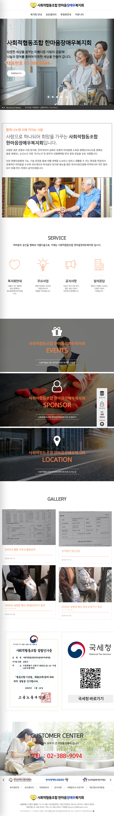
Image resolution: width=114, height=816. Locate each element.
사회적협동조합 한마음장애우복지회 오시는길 (53, 478)
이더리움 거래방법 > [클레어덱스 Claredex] (41, 107)
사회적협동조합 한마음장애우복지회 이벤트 (53, 368)
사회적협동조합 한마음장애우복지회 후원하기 (53, 423)
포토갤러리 (25, 786)
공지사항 (54, 786)
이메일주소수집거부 (72, 786)
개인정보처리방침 (93, 786)
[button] (45, 97)
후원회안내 (40, 786)
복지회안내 (11, 786)
